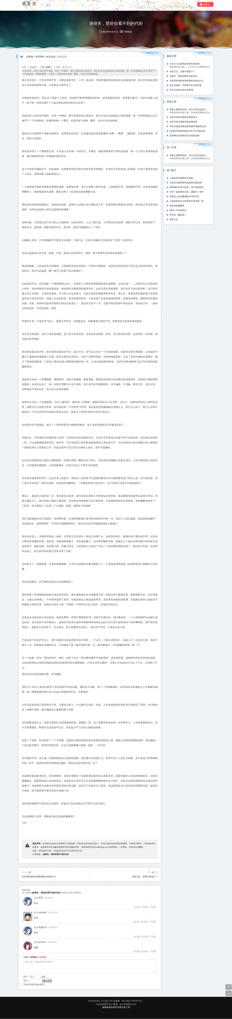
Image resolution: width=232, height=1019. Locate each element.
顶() (137, 907)
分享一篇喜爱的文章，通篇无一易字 (186, 191)
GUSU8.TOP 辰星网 (110, 1001)
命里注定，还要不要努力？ (145, 876)
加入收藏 (46, 67)
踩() (145, 907)
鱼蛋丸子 (43, 927)
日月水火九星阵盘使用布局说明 (184, 63)
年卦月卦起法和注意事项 (181, 89)
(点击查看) (41, 957)
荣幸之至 (173, 219)
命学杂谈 (51, 56)
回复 (152, 907)
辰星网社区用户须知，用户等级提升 (186, 187)
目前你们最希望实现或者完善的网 (185, 182)
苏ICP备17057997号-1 (132, 1001)
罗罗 (41, 897)
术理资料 (39, 56)
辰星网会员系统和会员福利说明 (184, 135)
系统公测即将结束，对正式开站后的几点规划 (190, 109)
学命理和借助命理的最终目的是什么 (39, 876)
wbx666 (43, 912)
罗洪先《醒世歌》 (178, 214)
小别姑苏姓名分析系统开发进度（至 (186, 200)
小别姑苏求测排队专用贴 (181, 177)
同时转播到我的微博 (33, 984)
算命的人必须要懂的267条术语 (184, 196)
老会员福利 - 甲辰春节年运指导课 (185, 85)
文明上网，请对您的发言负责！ (89, 966)
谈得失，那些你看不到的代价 (116, 23)
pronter (42, 942)
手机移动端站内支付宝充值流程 (187, 130)
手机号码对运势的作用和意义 (183, 117)
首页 (48, 4)
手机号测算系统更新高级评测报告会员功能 (189, 126)
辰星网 (29, 56)
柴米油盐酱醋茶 (176, 205)
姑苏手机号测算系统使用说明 (183, 121)
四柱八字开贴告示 (178, 210)
